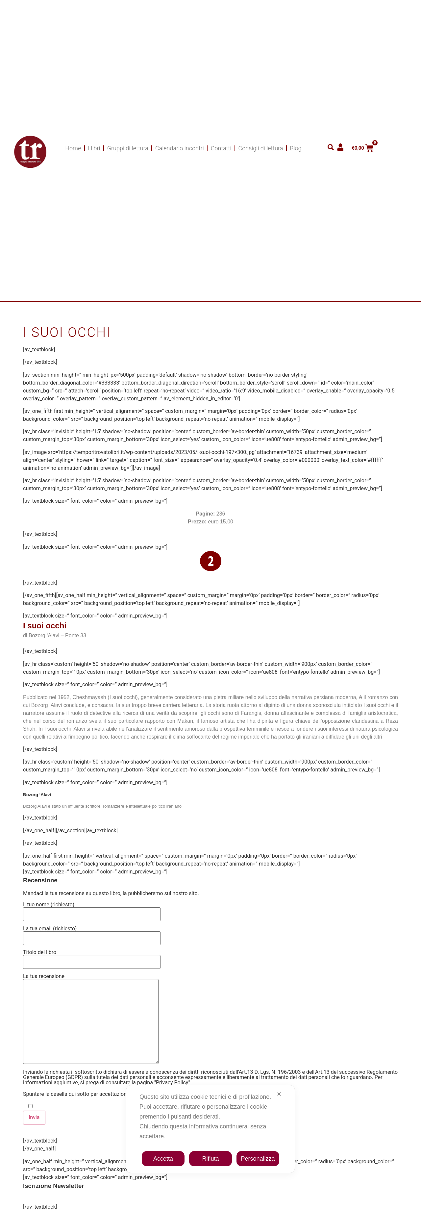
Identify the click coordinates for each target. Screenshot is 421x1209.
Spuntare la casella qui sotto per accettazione (76, 1094)
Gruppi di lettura (127, 148)
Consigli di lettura (260, 148)
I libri (94, 148)
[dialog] (210, 1129)
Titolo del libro (92, 957)
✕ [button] (279, 1094)
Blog (295, 148)
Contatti (221, 148)
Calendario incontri (179, 148)
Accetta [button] (163, 1158)
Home (73, 148)
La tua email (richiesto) (92, 933)
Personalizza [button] (258, 1158)
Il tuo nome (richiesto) (92, 909)
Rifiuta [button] (210, 1158)
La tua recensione (91, 1019)
